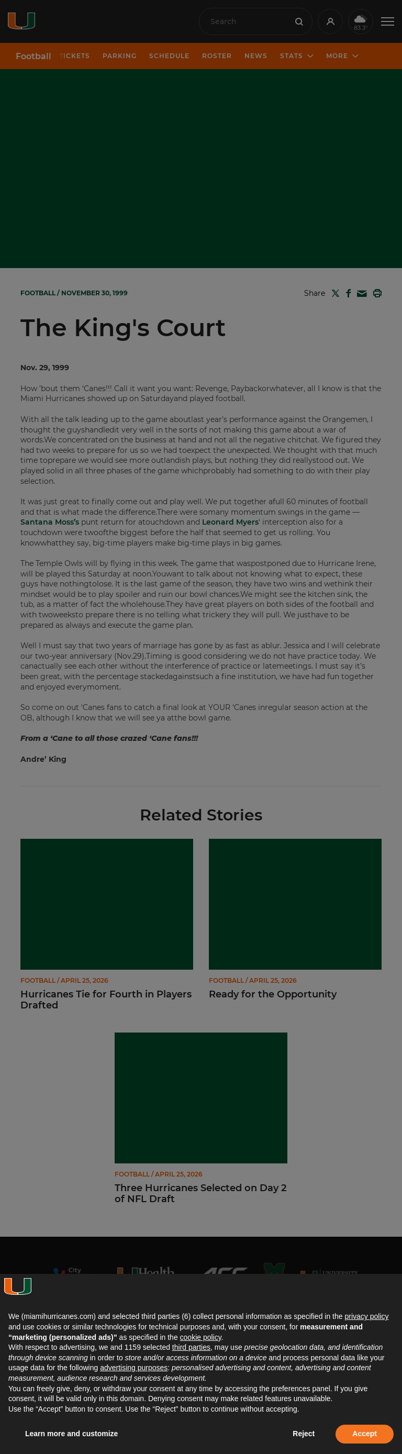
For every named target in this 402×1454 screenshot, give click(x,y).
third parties (191, 1347)
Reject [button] (304, 1433)
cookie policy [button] (200, 1337)
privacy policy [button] (366, 1316)
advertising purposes (134, 1367)
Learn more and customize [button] (71, 1433)
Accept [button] (364, 1433)
